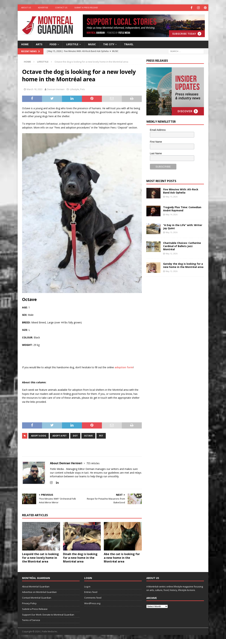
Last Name (156, 153)
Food (53, 44)
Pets (82, 88)
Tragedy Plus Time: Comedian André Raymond (182, 208)
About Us (26, 7)
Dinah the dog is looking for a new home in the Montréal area (80, 557)
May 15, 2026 (171, 196)
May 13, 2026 (171, 232)
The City (108, 44)
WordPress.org (92, 603)
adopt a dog (38, 435)
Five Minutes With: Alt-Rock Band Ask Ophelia (180, 190)
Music (92, 44)
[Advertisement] (172, 303)
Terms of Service (31, 619)
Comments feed (92, 597)
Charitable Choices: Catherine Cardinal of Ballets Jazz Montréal (182, 246)
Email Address (158, 129)
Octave (88, 435)
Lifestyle (72, 44)
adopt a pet (59, 435)
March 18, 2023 (34, 88)
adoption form (124, 367)
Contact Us (61, 7)
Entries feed (90, 591)
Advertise (43, 7)
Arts (39, 44)
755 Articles (93, 463)
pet (101, 435)
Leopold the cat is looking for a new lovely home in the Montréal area (40, 557)
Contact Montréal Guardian (36, 597)
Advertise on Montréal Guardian (39, 591)
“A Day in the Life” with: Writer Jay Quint (182, 226)
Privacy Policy (29, 603)
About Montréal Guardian (35, 586)
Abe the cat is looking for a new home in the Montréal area (122, 557)
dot (75, 435)
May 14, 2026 (171, 214)
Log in (87, 586)
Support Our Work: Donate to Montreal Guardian (48, 614)
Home (25, 44)
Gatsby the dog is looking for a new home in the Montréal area (183, 265)
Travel (128, 44)
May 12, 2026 (171, 253)
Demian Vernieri (55, 88)
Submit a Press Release (86, 7)
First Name (156, 141)
